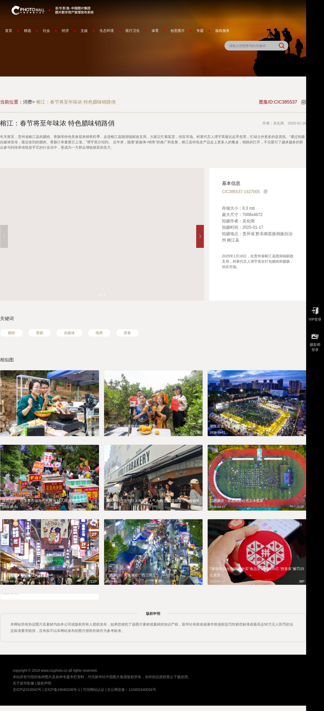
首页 (8, 31)
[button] (200, 236)
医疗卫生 (133, 31)
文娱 (84, 31)
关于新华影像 (23, 683)
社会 (46, 31)
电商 (99, 333)
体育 (155, 31)
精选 (27, 31)
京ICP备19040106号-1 (62, 690)
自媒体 (69, 333)
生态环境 (106, 31)
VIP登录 (315, 312)
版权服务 (222, 31)
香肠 (39, 333)
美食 (127, 333)
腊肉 (11, 333)
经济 (65, 31)
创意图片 (177, 31)
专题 (200, 31)
